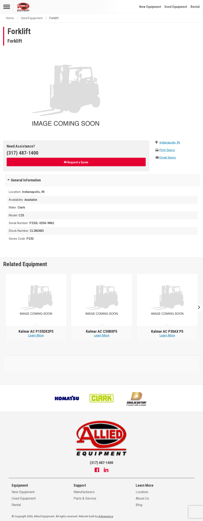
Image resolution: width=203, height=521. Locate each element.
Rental (195, 7)
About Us (142, 498)
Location (142, 492)
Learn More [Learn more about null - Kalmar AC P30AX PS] (167, 335)
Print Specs (167, 150)
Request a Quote (76, 162)
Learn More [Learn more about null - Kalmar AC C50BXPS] (101, 335)
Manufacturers (84, 492)
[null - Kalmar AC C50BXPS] (101, 300)
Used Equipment (175, 7)
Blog (139, 505)
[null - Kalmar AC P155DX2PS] (36, 300)
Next (197, 308)
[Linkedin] (106, 470)
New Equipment (150, 7)
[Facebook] (96, 470)
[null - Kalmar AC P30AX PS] (167, 300)
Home (10, 18)
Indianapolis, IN (169, 142)
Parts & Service (85, 498)
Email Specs (167, 157)
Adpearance (105, 516)
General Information (26, 180)
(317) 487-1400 (22, 153)
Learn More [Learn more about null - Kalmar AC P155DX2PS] (36, 335)
